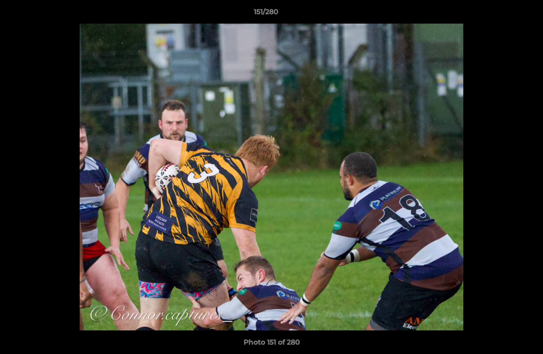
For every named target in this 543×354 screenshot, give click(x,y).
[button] (502, 14)
